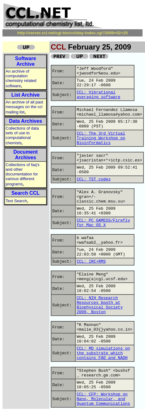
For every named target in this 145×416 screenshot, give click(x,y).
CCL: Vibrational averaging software (98, 94)
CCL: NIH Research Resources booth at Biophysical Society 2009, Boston (100, 305)
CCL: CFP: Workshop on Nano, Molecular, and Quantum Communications (103, 399)
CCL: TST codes (93, 179)
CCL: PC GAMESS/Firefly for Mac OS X (103, 222)
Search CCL (26, 193)
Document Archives (25, 154)
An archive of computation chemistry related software (21, 78)
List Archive (26, 95)
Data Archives (25, 121)
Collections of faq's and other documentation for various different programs (23, 174)
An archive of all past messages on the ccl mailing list (24, 107)
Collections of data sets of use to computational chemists (22, 135)
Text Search (16, 200)
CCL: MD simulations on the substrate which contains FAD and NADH (103, 353)
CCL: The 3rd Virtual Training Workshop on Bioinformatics (101, 138)
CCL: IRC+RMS (91, 261)
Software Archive (25, 61)
